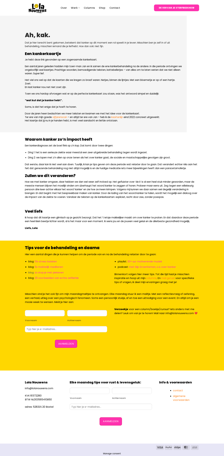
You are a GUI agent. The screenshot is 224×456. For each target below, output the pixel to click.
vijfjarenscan (59, 117)
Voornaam (31, 320)
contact (178, 390)
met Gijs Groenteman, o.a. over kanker (152, 267)
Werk (75, 8)
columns (151, 278)
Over (64, 8)
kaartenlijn (117, 117)
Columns (89, 8)
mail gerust (168, 278)
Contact (115, 8)
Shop (102, 8)
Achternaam (74, 320)
